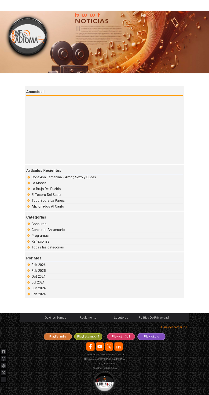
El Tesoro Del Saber (47, 195)
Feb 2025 (39, 271)
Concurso (39, 224)
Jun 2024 (39, 288)
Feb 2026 (39, 265)
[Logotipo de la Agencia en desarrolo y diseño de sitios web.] (104, 382)
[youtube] (100, 346)
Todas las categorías (48, 247)
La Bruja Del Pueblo (46, 189)
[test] (88, 336)
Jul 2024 (38, 282)
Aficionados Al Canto (48, 206)
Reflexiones (40, 241)
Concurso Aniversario (48, 230)
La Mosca (39, 183)
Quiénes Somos (55, 317)
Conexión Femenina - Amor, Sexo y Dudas (64, 177)
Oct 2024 (38, 276)
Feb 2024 (39, 294)
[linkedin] (118, 346)
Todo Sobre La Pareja (48, 200)
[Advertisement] (105, 129)
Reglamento (88, 317)
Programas (40, 235)
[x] (109, 346)
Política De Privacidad (154, 317)
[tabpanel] (105, 328)
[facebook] (90, 346)
